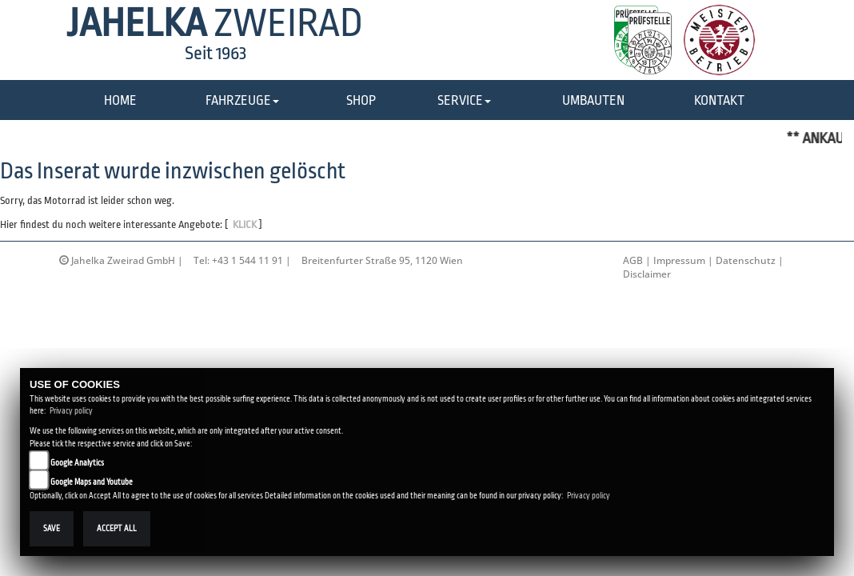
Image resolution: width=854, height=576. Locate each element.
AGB (633, 260)
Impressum (679, 260)
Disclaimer (647, 274)
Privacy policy (71, 410)
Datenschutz (746, 260)
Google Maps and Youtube (91, 482)
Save (51, 528)
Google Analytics (77, 462)
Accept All (117, 528)
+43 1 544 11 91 (247, 260)
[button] (242, 101)
